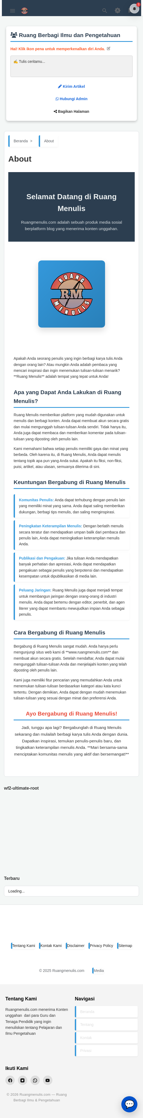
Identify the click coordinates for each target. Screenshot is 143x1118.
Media (99, 970)
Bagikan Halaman (71, 111)
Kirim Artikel (71, 86)
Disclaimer (75, 945)
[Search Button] (104, 10)
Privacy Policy (101, 945)
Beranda (87, 1012)
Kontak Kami (50, 945)
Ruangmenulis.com (68, 970)
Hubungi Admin (72, 99)
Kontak (86, 1038)
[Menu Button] (12, 10)
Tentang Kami (23, 945)
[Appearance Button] (117, 10)
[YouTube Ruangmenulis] (47, 1080)
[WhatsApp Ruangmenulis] (35, 1080)
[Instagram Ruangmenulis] (22, 1080)
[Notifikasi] (134, 8)
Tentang (87, 1024)
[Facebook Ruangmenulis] (10, 1080)
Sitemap (125, 945)
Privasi (85, 1050)
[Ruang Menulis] (71, 926)
